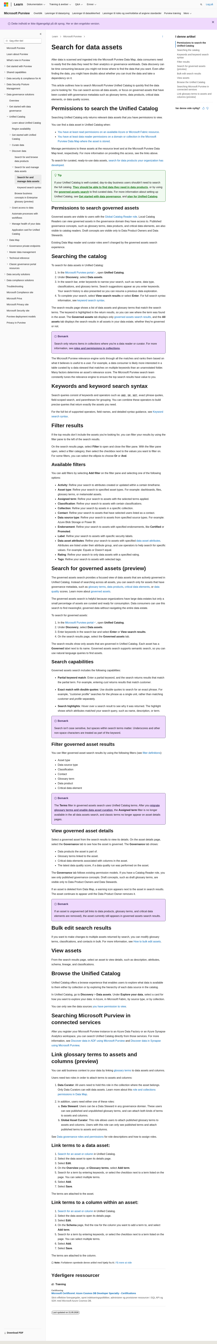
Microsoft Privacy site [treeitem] (18, 304)
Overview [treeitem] (14, 100)
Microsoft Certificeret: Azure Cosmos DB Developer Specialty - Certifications (93, 1293)
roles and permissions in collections (97, 348)
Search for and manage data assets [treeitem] (28, 179)
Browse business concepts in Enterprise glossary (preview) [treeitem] (26, 197)
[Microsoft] (6, 4)
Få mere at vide (124, 1262)
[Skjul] (40, 34)
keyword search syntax (90, 300)
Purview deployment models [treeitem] (21, 316)
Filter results (183, 61)
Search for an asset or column (75, 1154)
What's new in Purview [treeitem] (18, 60)
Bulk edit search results (189, 73)
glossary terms (97, 586)
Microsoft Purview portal (79, 272)
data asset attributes (148, 540)
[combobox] (22, 41)
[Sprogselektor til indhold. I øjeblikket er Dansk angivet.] (11, 1338)
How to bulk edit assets (147, 941)
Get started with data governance (100, 196)
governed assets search (74, 191)
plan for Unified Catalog (142, 196)
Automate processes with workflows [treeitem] (25, 215)
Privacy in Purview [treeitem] (16, 322)
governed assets (100, 591)
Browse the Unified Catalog (191, 82)
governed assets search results (132, 317)
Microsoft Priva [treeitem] (14, 298)
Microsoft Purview (72, 36)
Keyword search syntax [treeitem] (29, 187)
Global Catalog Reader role (121, 216)
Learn (55, 36)
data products (115, 586)
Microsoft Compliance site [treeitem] (20, 292)
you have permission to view (109, 1006)
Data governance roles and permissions (80, 1136)
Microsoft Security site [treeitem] (18, 310)
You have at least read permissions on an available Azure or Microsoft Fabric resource (108, 132)
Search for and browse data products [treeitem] (26, 159)
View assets (183, 78)
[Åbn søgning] (201, 4)
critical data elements (137, 586)
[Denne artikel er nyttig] (203, 108)
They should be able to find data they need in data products (110, 187)
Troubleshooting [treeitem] (15, 286)
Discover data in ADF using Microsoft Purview (98, 1040)
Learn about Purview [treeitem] (17, 54)
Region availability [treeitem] (21, 128)
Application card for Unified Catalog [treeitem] (26, 232)
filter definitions (151, 752)
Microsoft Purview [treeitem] (16, 48)
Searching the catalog (188, 50)
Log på (209, 4)
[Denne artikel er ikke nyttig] (207, 108)
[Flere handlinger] (163, 36)
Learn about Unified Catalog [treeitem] (26, 122)
